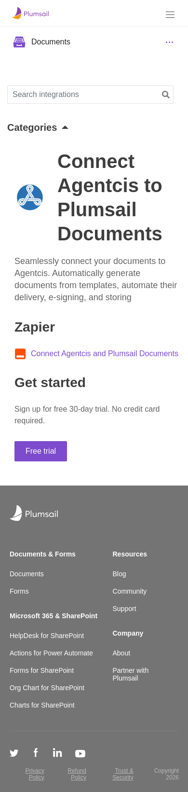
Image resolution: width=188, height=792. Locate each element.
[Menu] (170, 15)
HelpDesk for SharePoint (47, 635)
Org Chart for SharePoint (47, 688)
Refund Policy (76, 774)
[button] (166, 95)
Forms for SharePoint (42, 670)
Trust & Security (122, 774)
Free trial (41, 451)
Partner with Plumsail (131, 674)
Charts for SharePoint (42, 705)
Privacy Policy (34, 774)
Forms (19, 591)
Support (124, 608)
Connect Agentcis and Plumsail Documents (104, 353)
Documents (27, 574)
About (122, 653)
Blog (119, 574)
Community (130, 591)
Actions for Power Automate (51, 653)
